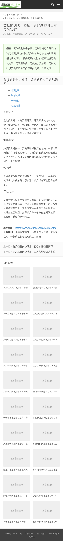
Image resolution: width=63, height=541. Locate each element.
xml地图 (31, 537)
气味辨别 (15, 100)
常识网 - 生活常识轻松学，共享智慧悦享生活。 (10, 5)
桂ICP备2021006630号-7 (48, 533)
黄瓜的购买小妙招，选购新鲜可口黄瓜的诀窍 (23, 18)
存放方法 (15, 105)
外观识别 (15, 90)
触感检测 (15, 95)
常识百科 (16, 15)
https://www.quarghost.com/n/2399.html (35, 228)
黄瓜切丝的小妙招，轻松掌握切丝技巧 (33, 246)
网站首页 (7, 15)
